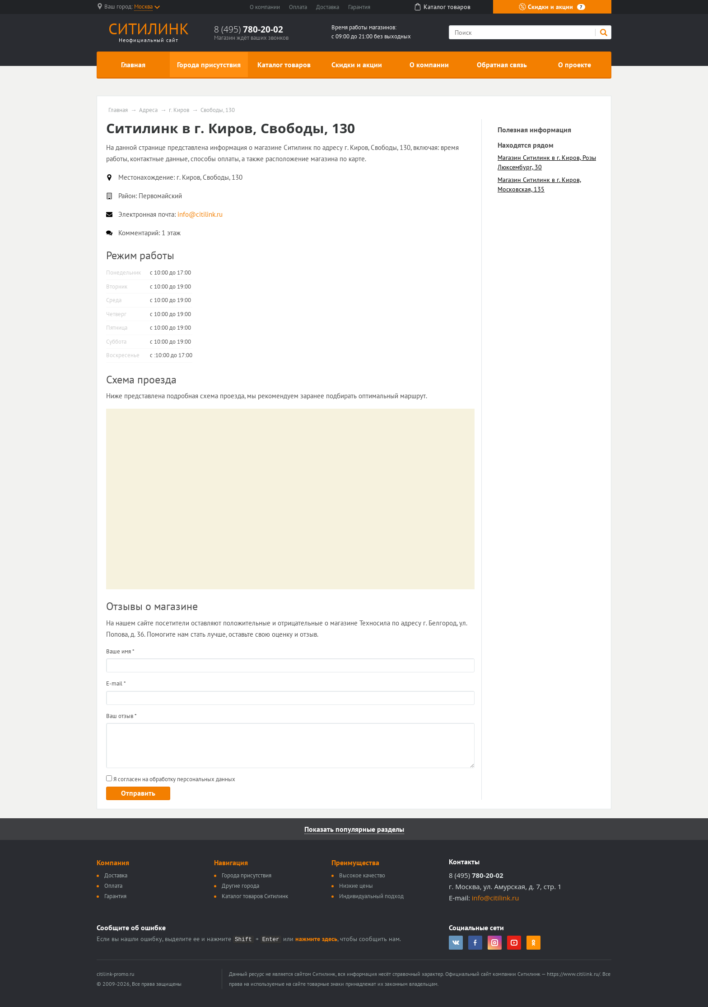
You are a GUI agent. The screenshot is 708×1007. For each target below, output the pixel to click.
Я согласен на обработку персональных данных (170, 779)
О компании (265, 7)
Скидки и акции (552, 7)
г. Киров (179, 110)
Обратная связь (502, 64)
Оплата (298, 7)
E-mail (116, 683)
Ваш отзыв (121, 716)
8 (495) (248, 29)
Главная (133, 64)
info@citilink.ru (495, 897)
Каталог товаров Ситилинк (255, 896)
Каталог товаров (284, 64)
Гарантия (359, 7)
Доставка (327, 7)
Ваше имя (120, 651)
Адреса (148, 110)
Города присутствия (209, 64)
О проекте (574, 64)
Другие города (240, 886)
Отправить (138, 792)
